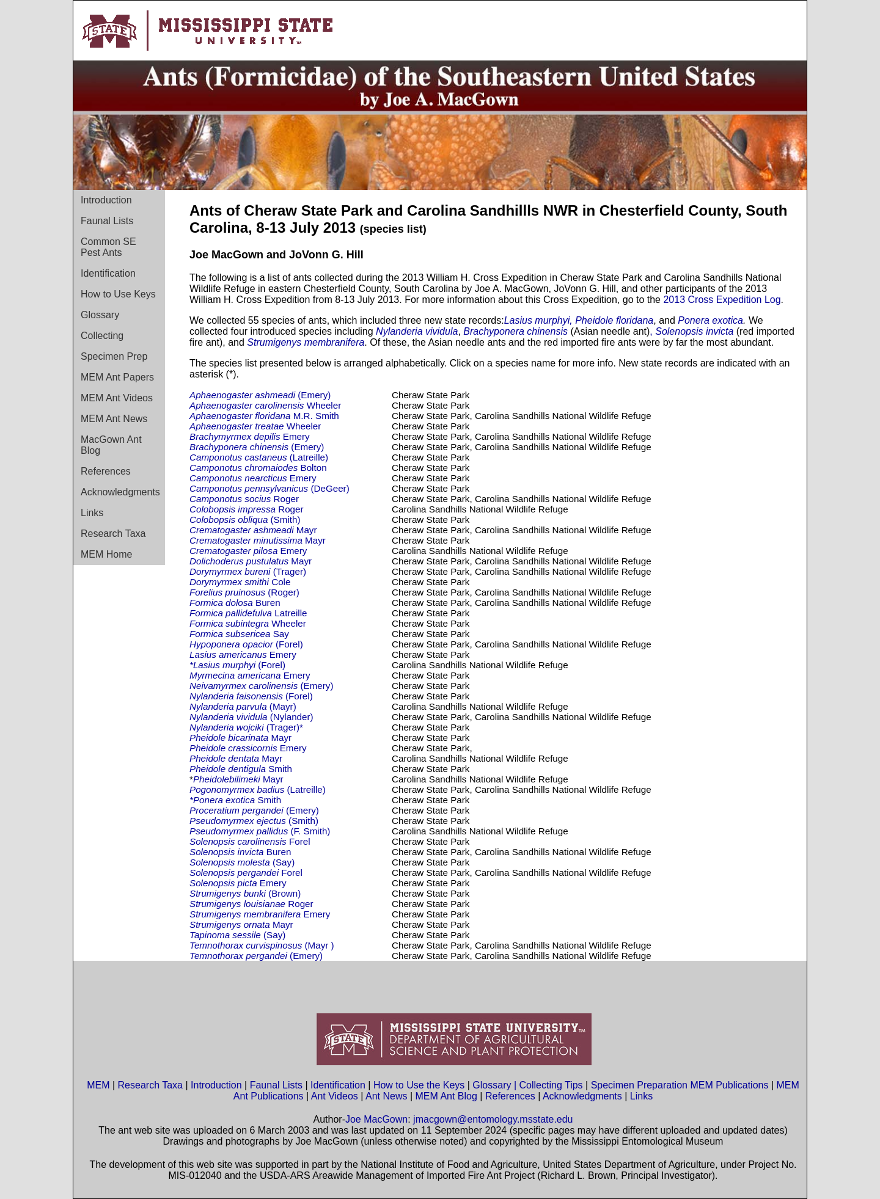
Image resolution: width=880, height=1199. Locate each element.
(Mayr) (242, 706)
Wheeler (265, 405)
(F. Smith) (259, 831)
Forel (249, 841)
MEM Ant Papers (117, 377)
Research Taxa (113, 533)
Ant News (386, 1096)
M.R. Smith (265, 415)
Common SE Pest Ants (108, 247)
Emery (249, 436)
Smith (240, 768)
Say (239, 634)
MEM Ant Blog (446, 1096)
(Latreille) (261, 457)
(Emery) (260, 395)
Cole (239, 582)
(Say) (242, 862)
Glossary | (495, 1085)
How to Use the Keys (420, 1085)
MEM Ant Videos (117, 398)
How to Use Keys (118, 294)
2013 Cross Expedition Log (721, 299)
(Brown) (245, 893)
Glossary (100, 315)
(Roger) (244, 592)
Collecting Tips (551, 1085)
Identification (108, 273)
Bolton (258, 467)
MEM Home (106, 554)
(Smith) (245, 519)
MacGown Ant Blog (111, 445)
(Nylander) (251, 717)
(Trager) (247, 571)
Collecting (102, 335)
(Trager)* (246, 727)
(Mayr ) (263, 945)
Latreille (248, 613)
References (106, 471)
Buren (234, 602)
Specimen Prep (114, 356)
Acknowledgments (120, 492)
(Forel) (246, 644)
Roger (245, 499)
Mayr (253, 530)
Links (92, 513)
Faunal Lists (107, 221)
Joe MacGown (376, 1119)
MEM (98, 1085)
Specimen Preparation (639, 1085)
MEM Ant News (114, 419)
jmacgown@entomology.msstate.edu (493, 1119)
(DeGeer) (269, 488)
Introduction (106, 200)
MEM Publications (729, 1085)
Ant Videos (334, 1096)
